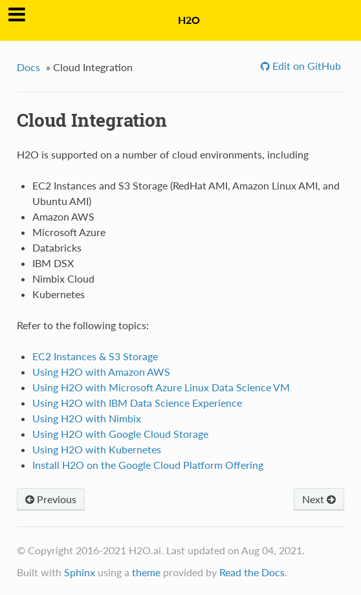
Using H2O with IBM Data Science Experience (137, 402)
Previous (50, 499)
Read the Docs (252, 572)
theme (146, 572)
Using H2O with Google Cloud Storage (120, 433)
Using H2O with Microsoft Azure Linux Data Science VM (161, 387)
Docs (28, 67)
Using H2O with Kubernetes (96, 449)
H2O (189, 20)
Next (319, 499)
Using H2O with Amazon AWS (101, 371)
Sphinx (79, 572)
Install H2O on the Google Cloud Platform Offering (147, 465)
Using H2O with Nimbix (86, 418)
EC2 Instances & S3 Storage (95, 356)
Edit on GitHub (305, 66)
